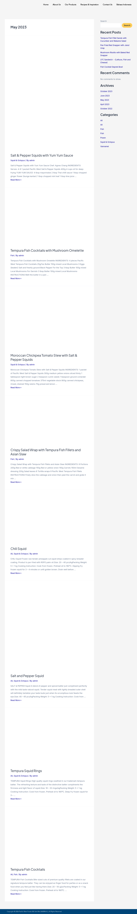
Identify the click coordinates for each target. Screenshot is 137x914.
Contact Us (107, 4)
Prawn (103, 138)
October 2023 (106, 91)
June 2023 (105, 96)
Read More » (16, 180)
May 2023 (104, 100)
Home (45, 4)
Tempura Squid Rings (26, 771)
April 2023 (105, 104)
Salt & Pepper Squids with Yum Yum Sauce (42, 155)
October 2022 (106, 108)
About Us (57, 4)
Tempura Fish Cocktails (28, 869)
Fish (12, 255)
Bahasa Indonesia (124, 4)
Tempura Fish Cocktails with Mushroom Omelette (47, 250)
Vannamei (104, 146)
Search (103, 21)
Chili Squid (18, 549)
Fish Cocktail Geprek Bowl (112, 67)
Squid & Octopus (18, 160)
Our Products (70, 4)
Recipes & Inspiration (90, 4)
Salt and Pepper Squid (27, 676)
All (12, 554)
